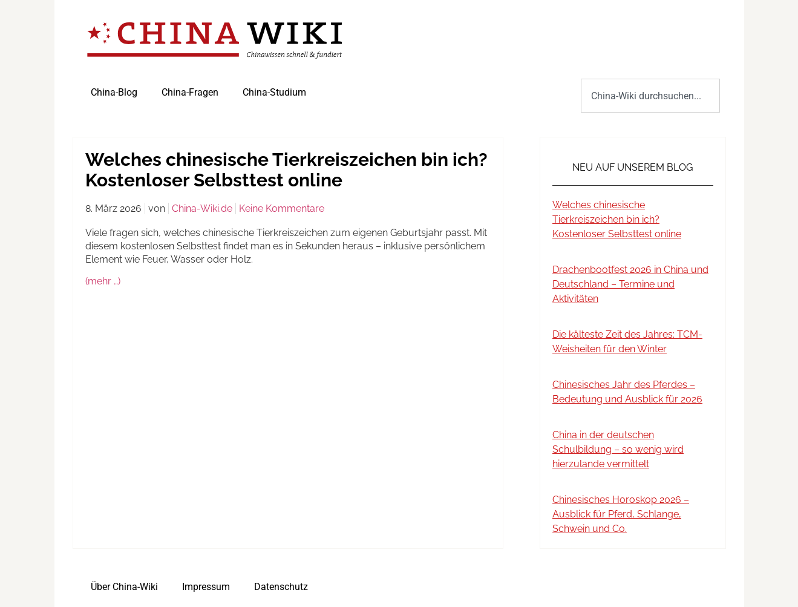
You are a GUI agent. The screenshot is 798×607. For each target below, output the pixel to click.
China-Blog (114, 92)
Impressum (206, 586)
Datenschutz (281, 586)
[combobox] (650, 96)
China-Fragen (190, 92)
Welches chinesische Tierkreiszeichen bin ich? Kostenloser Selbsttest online (616, 219)
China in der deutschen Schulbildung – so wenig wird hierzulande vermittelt (618, 449)
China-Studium (274, 92)
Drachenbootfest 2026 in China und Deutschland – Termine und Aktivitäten (630, 284)
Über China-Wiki (124, 586)
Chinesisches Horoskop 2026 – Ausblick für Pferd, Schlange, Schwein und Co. (620, 514)
